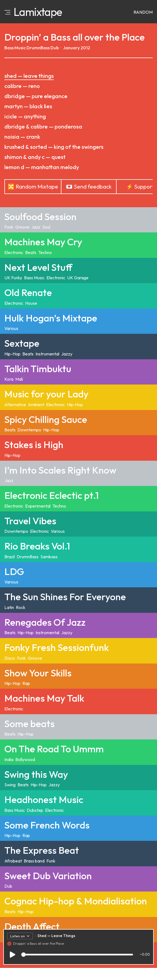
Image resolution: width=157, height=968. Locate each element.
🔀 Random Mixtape (33, 186)
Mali (19, 379)
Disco (9, 658)
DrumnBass (38, 47)
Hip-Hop (12, 354)
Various (11, 328)
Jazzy (66, 354)
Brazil (9, 556)
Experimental (38, 506)
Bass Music (15, 47)
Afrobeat (13, 861)
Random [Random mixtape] (143, 12)
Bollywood (25, 759)
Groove (22, 227)
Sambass (49, 556)
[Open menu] (7, 11)
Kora (8, 379)
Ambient (36, 404)
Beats (30, 252)
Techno (45, 252)
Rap (26, 683)
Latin (9, 607)
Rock (20, 607)
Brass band (34, 861)
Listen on (20, 937)
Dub (55, 47)
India (8, 759)
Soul (46, 227)
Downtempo (29, 429)
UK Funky (13, 277)
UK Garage (77, 277)
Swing (10, 784)
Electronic (13, 252)
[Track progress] (77, 955)
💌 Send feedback (89, 186)
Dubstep (35, 810)
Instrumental (47, 354)
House (31, 303)
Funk (8, 227)
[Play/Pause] (12, 956)
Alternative (15, 404)
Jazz (35, 227)
